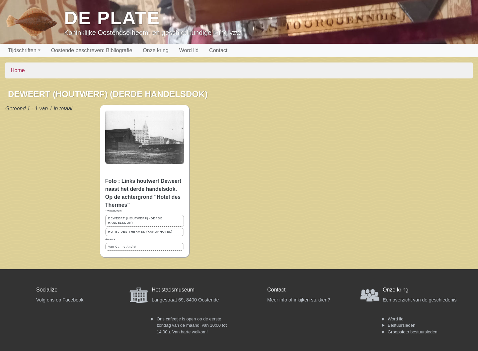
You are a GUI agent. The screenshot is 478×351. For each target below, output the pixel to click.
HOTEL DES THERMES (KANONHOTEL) (140, 231)
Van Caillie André (122, 246)
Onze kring (155, 50)
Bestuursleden (401, 325)
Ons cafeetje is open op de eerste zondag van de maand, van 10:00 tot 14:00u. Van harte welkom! (192, 325)
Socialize (46, 289)
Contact (218, 50)
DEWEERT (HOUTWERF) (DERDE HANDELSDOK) (135, 220)
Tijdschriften (22, 50)
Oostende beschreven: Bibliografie (91, 50)
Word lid (189, 50)
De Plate (112, 17)
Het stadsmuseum (173, 289)
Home (18, 70)
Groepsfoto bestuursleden (413, 331)
